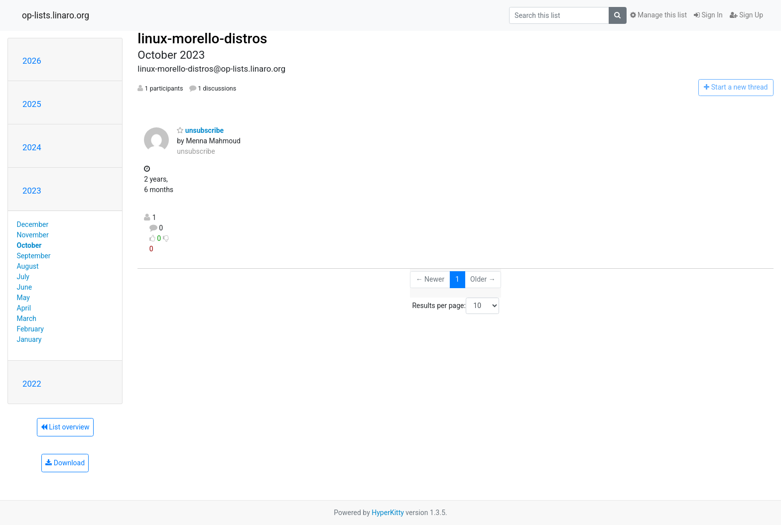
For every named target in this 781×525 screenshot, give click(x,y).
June (24, 287)
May (23, 298)
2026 (31, 61)
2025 (31, 104)
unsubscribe (200, 130)
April (24, 308)
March (27, 318)
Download (65, 463)
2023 (31, 191)
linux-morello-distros (202, 38)
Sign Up (746, 15)
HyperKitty (388, 513)
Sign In (708, 15)
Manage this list (658, 15)
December (33, 224)
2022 (31, 384)
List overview (65, 427)
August (28, 266)
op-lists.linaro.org (55, 15)
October (29, 245)
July (23, 277)
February (30, 329)
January (29, 339)
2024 (31, 147)
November (33, 235)
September (34, 256)
